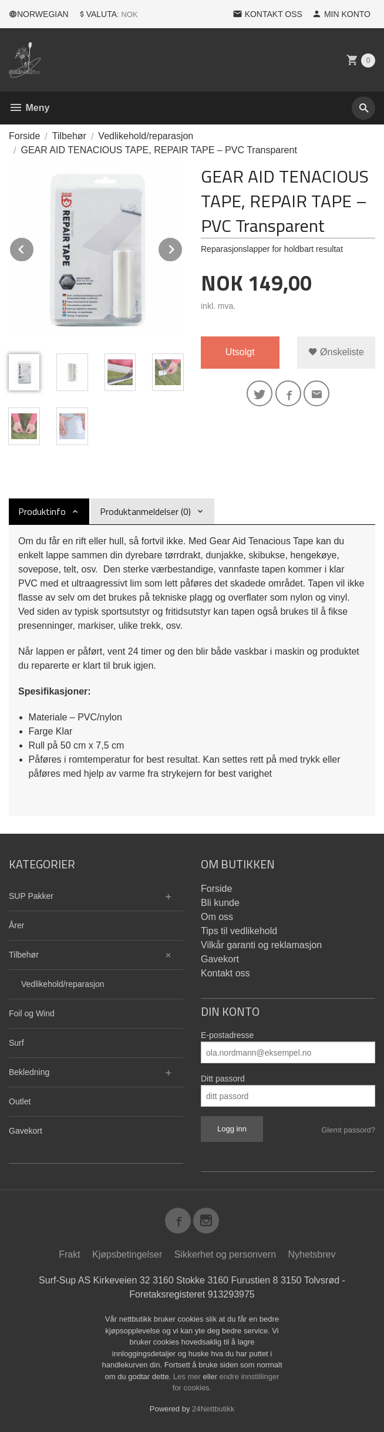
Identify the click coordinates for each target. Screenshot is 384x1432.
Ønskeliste (336, 352)
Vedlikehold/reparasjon (63, 984)
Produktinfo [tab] (42, 511)
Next (182, 247)
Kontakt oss (225, 973)
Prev (34, 247)
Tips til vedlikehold (239, 931)
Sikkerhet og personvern (225, 1254)
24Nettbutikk (213, 1408)
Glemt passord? (348, 1130)
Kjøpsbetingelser (127, 1254)
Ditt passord (223, 1078)
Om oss (217, 917)
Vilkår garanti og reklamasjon (261, 945)
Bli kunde (220, 903)
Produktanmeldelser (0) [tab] (145, 511)
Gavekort (25, 1131)
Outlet (20, 1101)
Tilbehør (24, 954)
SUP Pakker (31, 896)
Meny (29, 108)
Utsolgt (240, 352)
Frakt (69, 1254)
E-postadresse (227, 1035)
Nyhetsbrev (312, 1254)
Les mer (188, 1376)
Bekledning (29, 1072)
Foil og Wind (32, 1013)
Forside (24, 136)
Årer (16, 925)
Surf (16, 1042)
